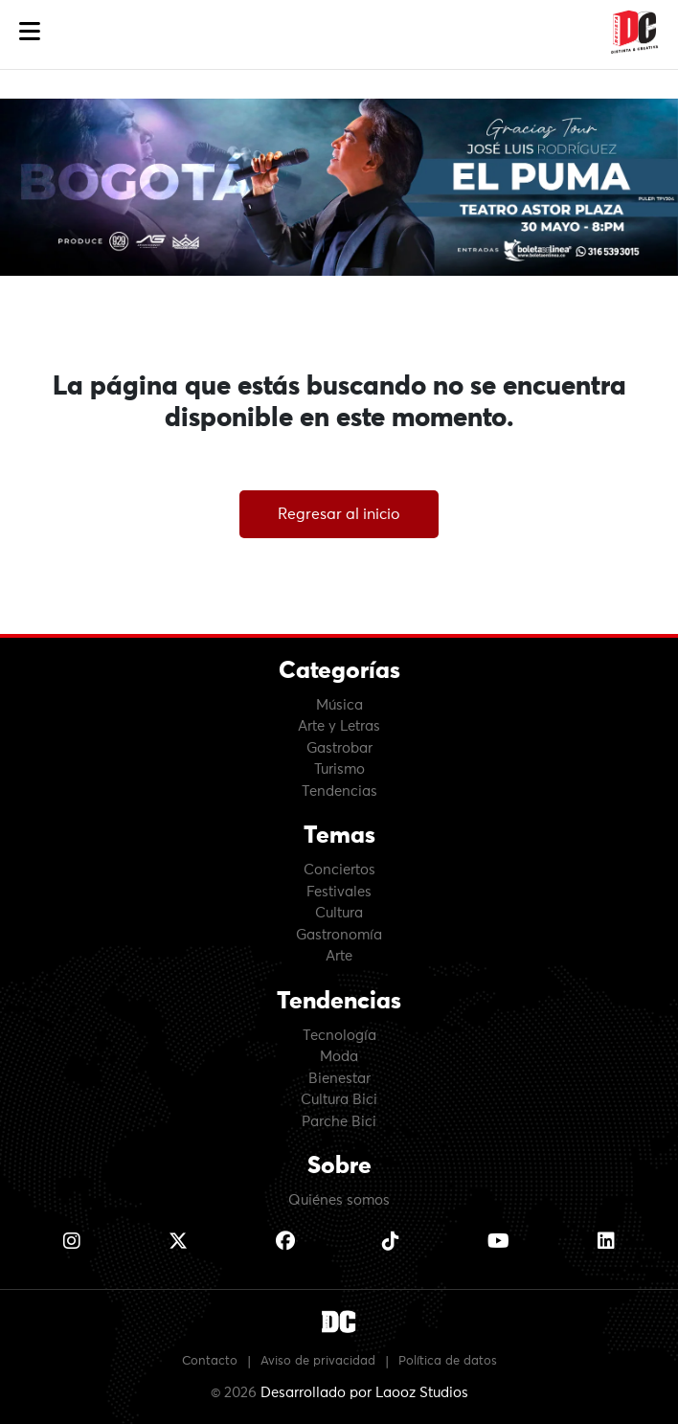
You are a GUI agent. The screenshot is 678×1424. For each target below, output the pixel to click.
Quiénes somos (339, 1200)
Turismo (339, 769)
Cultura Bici (339, 1100)
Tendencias (339, 791)
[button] (29, 32)
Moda (339, 1057)
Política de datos (447, 1361)
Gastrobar (339, 748)
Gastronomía (339, 935)
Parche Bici (339, 1122)
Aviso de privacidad (317, 1361)
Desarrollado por (364, 1393)
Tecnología (339, 1035)
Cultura (339, 913)
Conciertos (339, 870)
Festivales (339, 892)
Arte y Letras (339, 726)
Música (339, 705)
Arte (339, 956)
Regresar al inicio (339, 514)
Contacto (209, 1361)
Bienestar (339, 1079)
